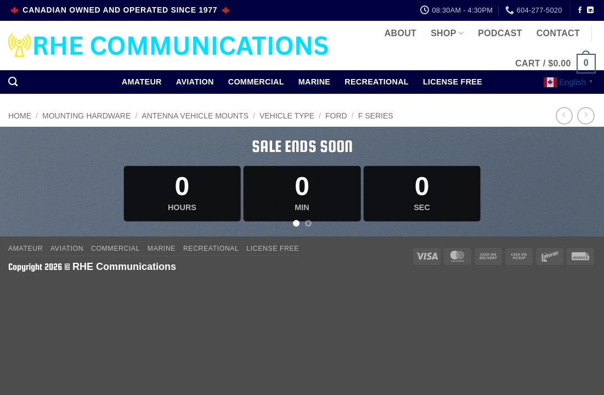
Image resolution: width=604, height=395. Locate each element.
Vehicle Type (286, 115)
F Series (375, 115)
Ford (336, 115)
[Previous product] (585, 115)
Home (19, 115)
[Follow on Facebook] (580, 10)
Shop (447, 33)
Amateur (142, 81)
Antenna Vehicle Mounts (195, 115)
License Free (452, 81)
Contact (558, 33)
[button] (555, 64)
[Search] (13, 82)
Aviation (195, 81)
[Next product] (564, 115)
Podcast (500, 33)
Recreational (377, 81)
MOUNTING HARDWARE (86, 115)
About (400, 33)
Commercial (256, 81)
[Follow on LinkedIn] (590, 10)
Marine (314, 81)
